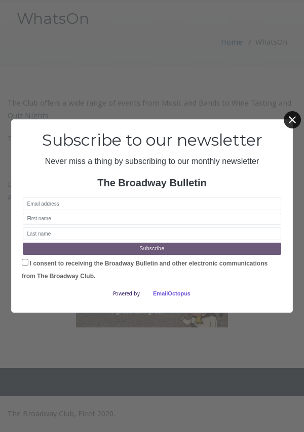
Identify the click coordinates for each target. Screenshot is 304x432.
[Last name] (152, 233)
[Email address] (152, 203)
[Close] (292, 119)
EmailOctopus (172, 293)
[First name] (152, 219)
